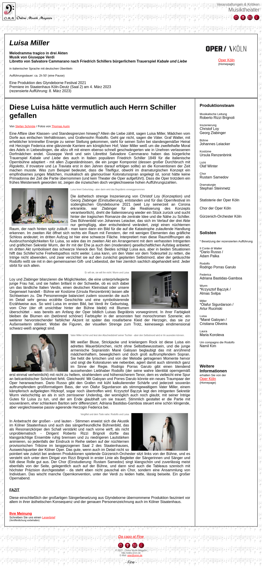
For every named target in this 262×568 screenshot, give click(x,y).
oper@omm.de (134, 555)
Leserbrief (48, 517)
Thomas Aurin (61, 126)
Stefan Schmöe (25, 126)
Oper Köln (226, 60)
